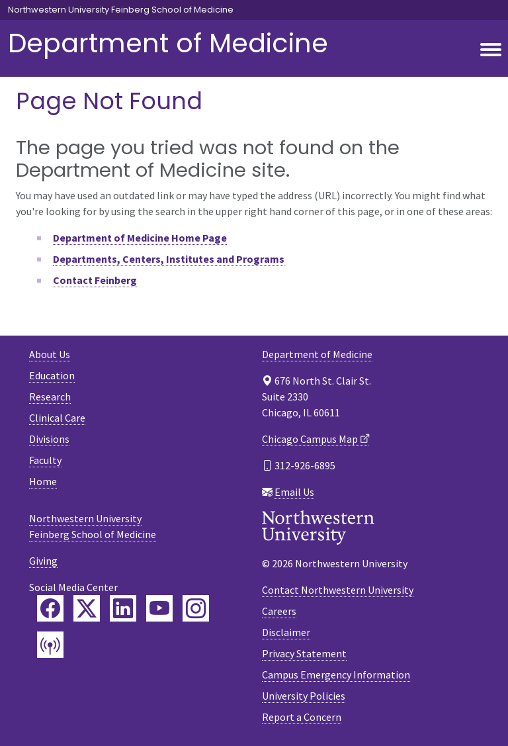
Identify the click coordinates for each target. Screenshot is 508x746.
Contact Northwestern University (337, 589)
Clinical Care (57, 417)
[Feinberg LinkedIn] (123, 608)
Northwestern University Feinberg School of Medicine (120, 10)
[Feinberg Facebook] (50, 608)
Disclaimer (286, 632)
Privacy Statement (304, 653)
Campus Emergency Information (336, 674)
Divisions (49, 438)
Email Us (294, 491)
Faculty (45, 460)
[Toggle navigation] (490, 50)
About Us (49, 354)
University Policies (303, 695)
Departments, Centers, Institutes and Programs (168, 258)
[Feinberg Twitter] (86, 608)
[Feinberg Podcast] (50, 644)
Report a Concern (301, 716)
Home (43, 481)
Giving (43, 560)
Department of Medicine (168, 43)
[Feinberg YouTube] (159, 608)
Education (52, 375)
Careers (279, 611)
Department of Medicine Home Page (140, 237)
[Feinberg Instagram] (196, 608)
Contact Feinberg (95, 280)
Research (50, 396)
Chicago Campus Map (310, 438)
